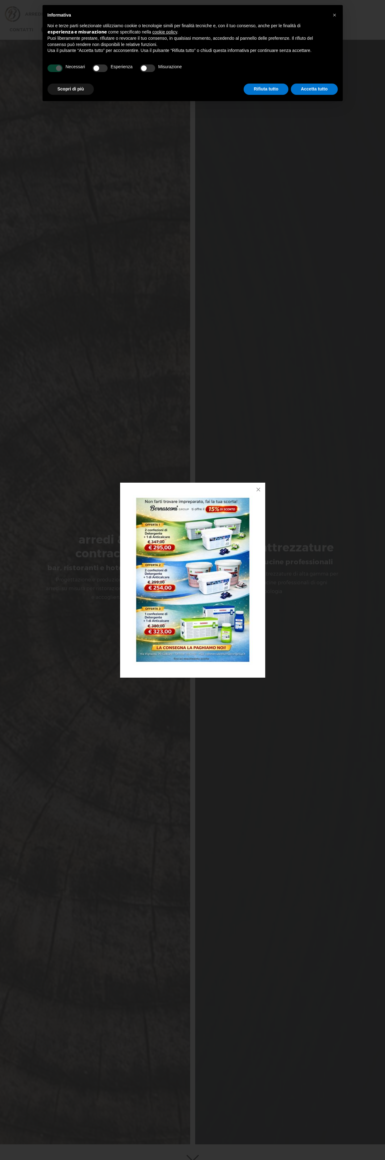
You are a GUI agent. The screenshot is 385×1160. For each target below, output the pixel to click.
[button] (335, 15)
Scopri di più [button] (71, 88)
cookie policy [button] (164, 31)
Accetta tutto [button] (314, 88)
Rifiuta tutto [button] (266, 88)
